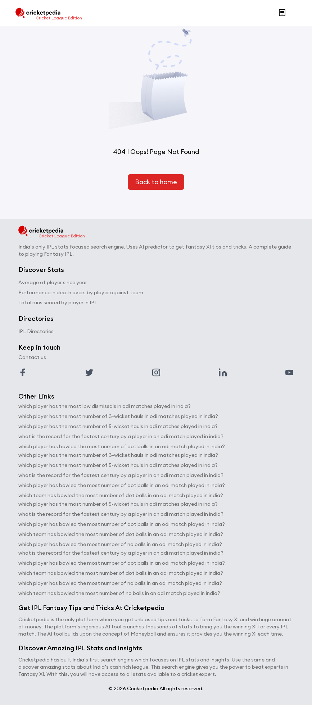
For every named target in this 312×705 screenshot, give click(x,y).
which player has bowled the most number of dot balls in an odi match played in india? (121, 446)
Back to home (156, 182)
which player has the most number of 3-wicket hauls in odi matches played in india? (118, 416)
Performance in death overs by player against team (80, 292)
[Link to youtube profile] (289, 372)
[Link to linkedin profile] (222, 372)
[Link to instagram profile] (156, 372)
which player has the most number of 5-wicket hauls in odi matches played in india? (118, 426)
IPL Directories (36, 331)
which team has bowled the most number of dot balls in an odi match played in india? (120, 495)
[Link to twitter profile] (89, 372)
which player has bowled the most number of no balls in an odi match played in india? (120, 544)
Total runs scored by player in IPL (57, 302)
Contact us (32, 357)
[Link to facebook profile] (22, 372)
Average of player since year (52, 282)
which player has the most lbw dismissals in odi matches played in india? (104, 406)
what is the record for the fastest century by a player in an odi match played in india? (120, 436)
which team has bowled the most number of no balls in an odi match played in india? (119, 593)
